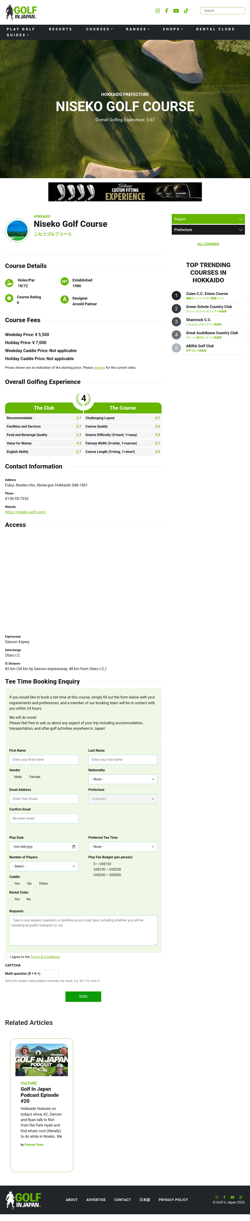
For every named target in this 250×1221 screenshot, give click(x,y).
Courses (98, 29)
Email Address (20, 790)
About (72, 1200)
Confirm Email (20, 809)
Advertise (96, 1200)
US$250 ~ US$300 (107, 875)
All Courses (208, 244)
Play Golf (21, 29)
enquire (99, 368)
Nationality (96, 770)
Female (34, 777)
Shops (171, 29)
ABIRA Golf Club (200, 346)
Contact (122, 1200)
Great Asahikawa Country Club (212, 333)
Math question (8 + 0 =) (22, 974)
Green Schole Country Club (209, 306)
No (29, 884)
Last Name (96, 750)
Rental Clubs (215, 29)
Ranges (136, 29)
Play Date (16, 838)
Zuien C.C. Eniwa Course (207, 293)
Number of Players (23, 857)
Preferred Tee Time (103, 838)
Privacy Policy (173, 1200)
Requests (16, 911)
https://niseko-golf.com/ (25, 512)
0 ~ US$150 (102, 864)
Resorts (61, 29)
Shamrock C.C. (198, 320)
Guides (16, 35)
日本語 (144, 1200)
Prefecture (96, 790)
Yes (17, 884)
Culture (29, 1083)
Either (43, 884)
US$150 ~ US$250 (107, 869)
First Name (17, 750)
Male (18, 777)
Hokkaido (42, 216)
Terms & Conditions (45, 957)
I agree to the (35, 957)
